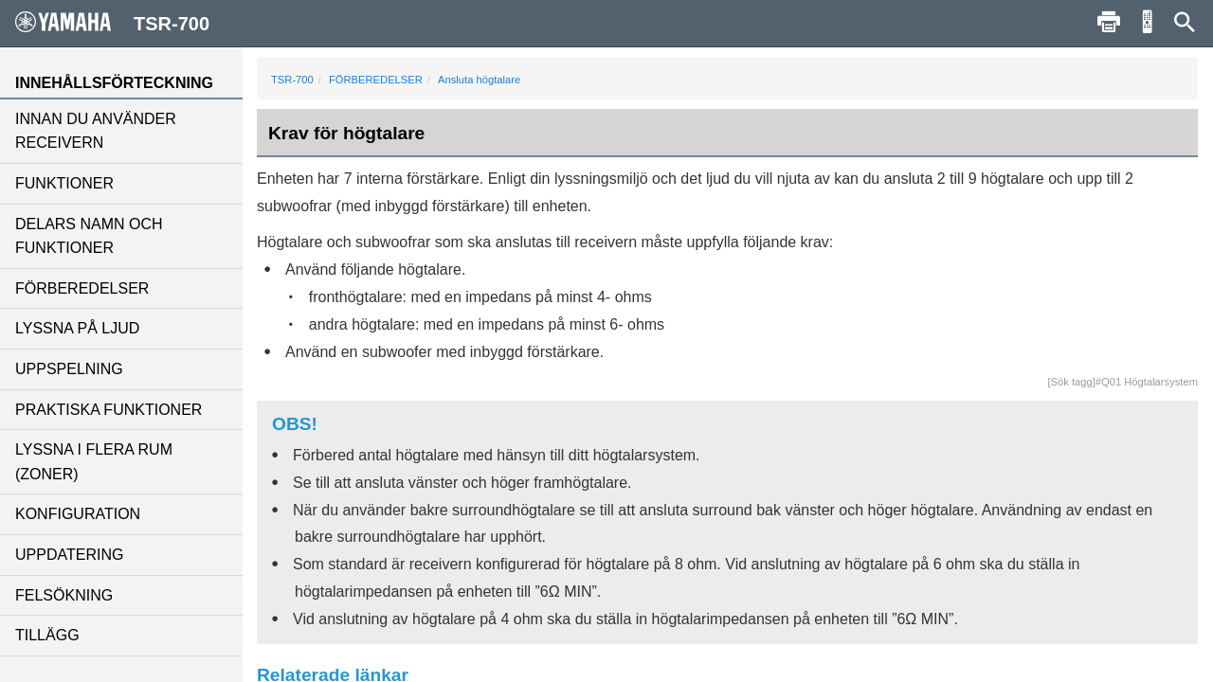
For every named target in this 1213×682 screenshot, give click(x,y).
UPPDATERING (69, 555)
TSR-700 (292, 79)
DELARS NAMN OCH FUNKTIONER (89, 236)
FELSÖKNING (64, 595)
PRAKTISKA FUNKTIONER (108, 410)
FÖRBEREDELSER (82, 288)
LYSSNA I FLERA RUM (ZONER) (93, 461)
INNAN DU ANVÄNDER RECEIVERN (95, 131)
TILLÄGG (47, 635)
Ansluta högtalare (479, 79)
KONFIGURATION (77, 514)
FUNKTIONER (64, 183)
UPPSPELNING (69, 369)
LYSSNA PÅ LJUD (77, 328)
